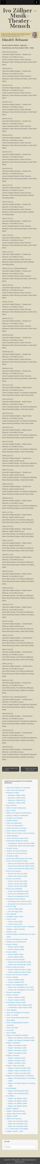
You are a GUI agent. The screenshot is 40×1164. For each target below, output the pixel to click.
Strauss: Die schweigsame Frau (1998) (21, 990)
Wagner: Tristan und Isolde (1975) (19, 1071)
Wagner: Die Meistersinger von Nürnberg (20, 1076)
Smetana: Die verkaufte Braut (16, 942)
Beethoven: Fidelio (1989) (16, 803)
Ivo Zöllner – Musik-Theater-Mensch (20, 18)
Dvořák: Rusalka (12, 820)
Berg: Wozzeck (12, 805)
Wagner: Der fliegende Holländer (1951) (21, 1038)
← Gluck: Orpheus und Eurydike (11, 769)
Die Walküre (11, 1096)
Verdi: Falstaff (11, 1033)
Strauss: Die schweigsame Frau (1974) (21, 987)
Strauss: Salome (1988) (16, 949)
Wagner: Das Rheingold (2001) (18, 1093)
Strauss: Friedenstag (13, 992)
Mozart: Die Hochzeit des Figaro (17, 861)
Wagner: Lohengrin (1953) (16, 1058)
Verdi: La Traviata (12, 1015)
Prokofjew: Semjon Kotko (15, 916)
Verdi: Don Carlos (12, 1028)
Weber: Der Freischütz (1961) (18, 1121)
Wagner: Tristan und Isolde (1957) (19, 1068)
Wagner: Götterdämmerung (16, 1111)
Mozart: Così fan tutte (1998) (17, 886)
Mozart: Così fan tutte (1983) (17, 884)
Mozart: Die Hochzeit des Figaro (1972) (21, 868)
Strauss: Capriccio (13, 995)
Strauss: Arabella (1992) (16, 982)
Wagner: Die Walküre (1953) (17, 1098)
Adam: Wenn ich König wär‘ (16, 790)
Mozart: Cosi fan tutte (14, 879)
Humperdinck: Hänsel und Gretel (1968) (21, 843)
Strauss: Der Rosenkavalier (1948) (19, 962)
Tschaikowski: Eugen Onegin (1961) (20, 1005)
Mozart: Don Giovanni (14, 871)
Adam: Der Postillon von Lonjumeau (18, 788)
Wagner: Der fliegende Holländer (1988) (21, 1040)
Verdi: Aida (10, 1030)
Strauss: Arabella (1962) (16, 980)
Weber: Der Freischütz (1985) (18, 1126)
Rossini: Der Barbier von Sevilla (17, 939)
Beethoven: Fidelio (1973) (16, 800)
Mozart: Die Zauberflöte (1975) (18, 894)
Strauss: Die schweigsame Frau (17, 985)
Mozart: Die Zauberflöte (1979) (18, 896)
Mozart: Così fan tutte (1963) (17, 881)
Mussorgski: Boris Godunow (16, 899)
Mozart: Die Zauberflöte (14, 889)
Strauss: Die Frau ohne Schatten (17, 974)
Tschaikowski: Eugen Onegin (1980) (20, 1007)
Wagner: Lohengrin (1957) (16, 1060)
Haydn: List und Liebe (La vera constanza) (21, 833)
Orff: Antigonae (11, 914)
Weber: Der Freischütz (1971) (18, 1124)
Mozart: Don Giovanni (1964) (17, 873)
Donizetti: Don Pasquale (15, 818)
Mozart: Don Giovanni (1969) (17, 876)
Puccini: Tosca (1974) (15, 924)
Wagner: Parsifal (12, 1116)
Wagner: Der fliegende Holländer (17, 1035)
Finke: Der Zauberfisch (14, 823)
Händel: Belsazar (12, 836)
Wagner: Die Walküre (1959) (17, 1101)
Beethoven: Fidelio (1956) (16, 795)
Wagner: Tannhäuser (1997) (17, 1053)
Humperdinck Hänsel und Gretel (17, 841)
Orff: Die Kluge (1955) (15, 909)
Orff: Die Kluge (11, 906)
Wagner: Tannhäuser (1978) (17, 1050)
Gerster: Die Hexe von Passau (17, 828)
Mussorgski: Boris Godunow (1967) (19, 901)
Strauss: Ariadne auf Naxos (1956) (19, 969)
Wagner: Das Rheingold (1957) (18, 1091)
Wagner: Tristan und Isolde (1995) (19, 1073)
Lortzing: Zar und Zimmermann (17, 853)
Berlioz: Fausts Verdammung (16, 808)
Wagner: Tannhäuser (13, 1043)
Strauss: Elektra (12, 952)
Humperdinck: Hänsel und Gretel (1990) (21, 846)
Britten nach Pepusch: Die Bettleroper (19, 813)
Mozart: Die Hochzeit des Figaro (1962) (21, 866)
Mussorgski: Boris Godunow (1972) (19, 904)
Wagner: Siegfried (12, 1108)
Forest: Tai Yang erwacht (15, 825)
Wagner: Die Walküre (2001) (17, 1106)
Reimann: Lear (11, 932)
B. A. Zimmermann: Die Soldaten (17, 1129)
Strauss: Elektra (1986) (15, 957)
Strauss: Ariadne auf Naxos (16, 967)
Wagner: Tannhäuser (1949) (17, 1045)
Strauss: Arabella (12, 977)
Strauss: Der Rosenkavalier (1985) (19, 964)
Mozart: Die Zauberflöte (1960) (18, 891)
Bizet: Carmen (11, 810)
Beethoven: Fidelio (13, 793)
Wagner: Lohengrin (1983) (16, 1063)
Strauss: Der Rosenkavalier (16, 959)
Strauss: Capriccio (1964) (16, 997)
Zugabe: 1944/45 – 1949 (15, 1131)
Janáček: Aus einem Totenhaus (17, 851)
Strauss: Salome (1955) (16, 947)
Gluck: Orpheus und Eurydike (16, 831)
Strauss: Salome (12, 944)
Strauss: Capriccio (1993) (16, 1000)
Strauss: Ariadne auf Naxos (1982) (19, 972)
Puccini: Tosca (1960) (15, 921)
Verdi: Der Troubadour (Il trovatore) (18, 1012)
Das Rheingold (11, 1088)
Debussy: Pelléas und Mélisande (17, 815)
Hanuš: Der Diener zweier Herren (18, 838)
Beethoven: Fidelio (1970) (16, 798)
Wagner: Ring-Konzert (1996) (16, 1113)
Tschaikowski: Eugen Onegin (16, 1002)
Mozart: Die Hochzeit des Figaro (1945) (21, 863)
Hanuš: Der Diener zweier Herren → (30, 769)
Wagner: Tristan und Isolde (15, 1065)
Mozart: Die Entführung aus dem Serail (19, 858)
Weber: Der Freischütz (14, 1119)
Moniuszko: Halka (12, 856)
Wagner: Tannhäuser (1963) (17, 1048)
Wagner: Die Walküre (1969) (17, 1103)
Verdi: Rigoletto (12, 1010)
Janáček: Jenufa (12, 848)
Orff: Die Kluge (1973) (15, 911)
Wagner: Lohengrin (13, 1055)
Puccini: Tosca (11, 919)
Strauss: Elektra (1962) (15, 954)
